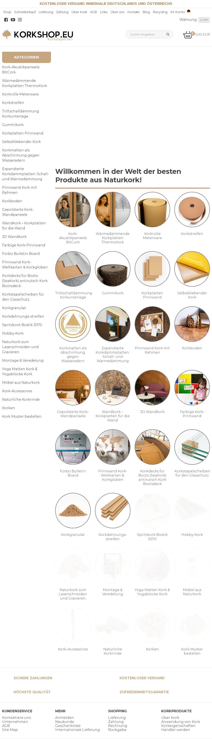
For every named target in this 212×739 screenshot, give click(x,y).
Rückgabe (117, 730)
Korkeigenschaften (178, 726)
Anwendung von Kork (180, 722)
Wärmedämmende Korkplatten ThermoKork (24, 83)
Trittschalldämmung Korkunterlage (20, 113)
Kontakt (133, 12)
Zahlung (62, 12)
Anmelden (64, 718)
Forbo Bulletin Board (21, 254)
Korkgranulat (14, 308)
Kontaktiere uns (16, 718)
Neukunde (64, 722)
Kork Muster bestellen (21, 416)
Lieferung (46, 12)
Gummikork (13, 125)
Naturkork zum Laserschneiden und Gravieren (20, 347)
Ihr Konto (177, 12)
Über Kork (79, 12)
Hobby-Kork (13, 333)
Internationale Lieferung (77, 730)
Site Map (10, 730)
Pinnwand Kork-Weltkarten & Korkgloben (25, 264)
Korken (8, 408)
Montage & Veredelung (23, 360)
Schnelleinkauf (25, 12)
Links (103, 12)
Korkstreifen (13, 103)
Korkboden (12, 201)
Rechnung (117, 726)
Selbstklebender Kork (21, 142)
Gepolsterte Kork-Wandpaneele (18, 212)
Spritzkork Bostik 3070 (22, 325)
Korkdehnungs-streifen (23, 316)
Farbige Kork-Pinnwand (23, 245)
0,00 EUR (196, 34)
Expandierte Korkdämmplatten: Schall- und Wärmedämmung (25, 174)
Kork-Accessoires (17, 391)
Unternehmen (15, 722)
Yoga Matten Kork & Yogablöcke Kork (19, 371)
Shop (7, 12)
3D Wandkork (14, 237)
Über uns (117, 12)
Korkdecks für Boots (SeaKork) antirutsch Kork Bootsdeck (25, 281)
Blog (146, 12)
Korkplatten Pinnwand (22, 133)
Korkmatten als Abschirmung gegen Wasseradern (21, 155)
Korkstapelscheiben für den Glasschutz (23, 296)
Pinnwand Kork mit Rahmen (19, 190)
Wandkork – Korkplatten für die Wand (24, 225)
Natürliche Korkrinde (21, 399)
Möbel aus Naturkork (21, 383)
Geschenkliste (68, 726)
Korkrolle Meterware (20, 94)
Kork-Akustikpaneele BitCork (21, 69)
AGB (93, 12)
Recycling (160, 12)
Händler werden (175, 730)
